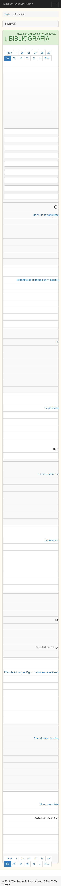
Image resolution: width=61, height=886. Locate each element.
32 (20, 58)
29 (48, 52)
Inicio (7, 14)
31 (14, 58)
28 (42, 52)
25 (22, 52)
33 (27, 58)
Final (47, 58)
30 (7, 58)
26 (29, 52)
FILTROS (10, 23)
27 (35, 52)
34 (34, 58)
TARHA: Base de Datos (17, 4)
